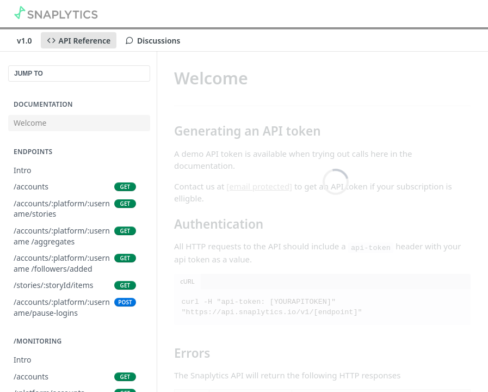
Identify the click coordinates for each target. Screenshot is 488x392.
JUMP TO (28, 73)
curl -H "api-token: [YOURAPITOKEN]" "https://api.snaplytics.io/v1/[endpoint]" (272, 307)
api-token (371, 247)
